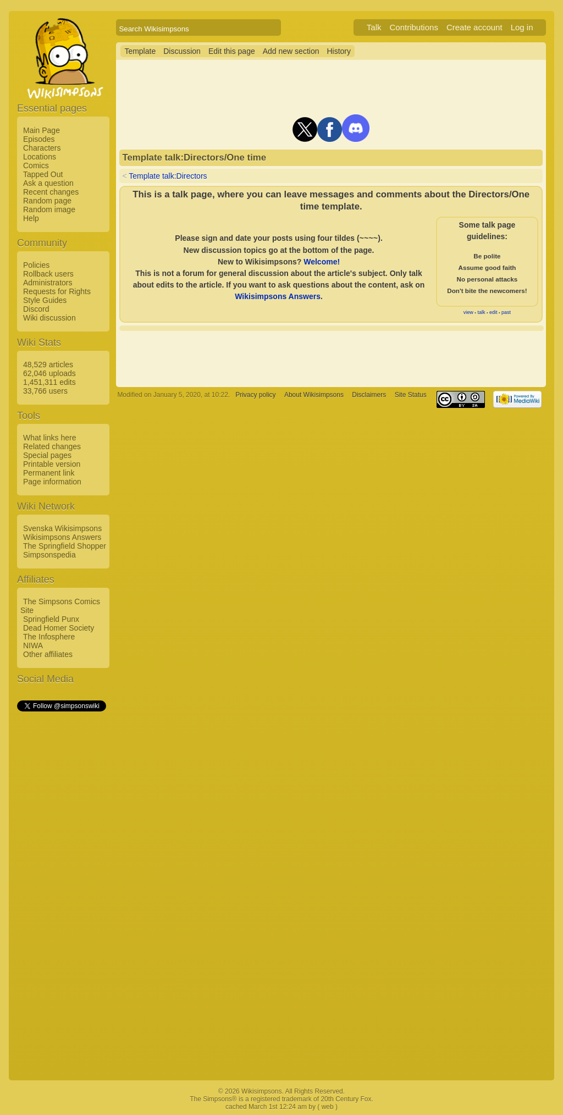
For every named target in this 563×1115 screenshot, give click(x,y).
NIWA (33, 645)
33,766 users (45, 391)
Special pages (47, 455)
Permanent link (48, 472)
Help (31, 218)
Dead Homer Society (58, 627)
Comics (36, 165)
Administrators (47, 282)
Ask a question (48, 183)
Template (140, 51)
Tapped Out (43, 174)
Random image (49, 209)
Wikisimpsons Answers (62, 537)
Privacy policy (255, 395)
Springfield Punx (51, 619)
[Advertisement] (61, 878)
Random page (47, 200)
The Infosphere (49, 636)
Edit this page (231, 51)
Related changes (52, 446)
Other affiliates (48, 654)
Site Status (411, 395)
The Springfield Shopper (64, 546)
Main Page (41, 130)
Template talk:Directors (168, 176)
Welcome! (321, 261)
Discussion (182, 51)
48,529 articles (48, 364)
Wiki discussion (49, 317)
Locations (39, 156)
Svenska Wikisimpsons (62, 528)
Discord (36, 309)
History (339, 51)
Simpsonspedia (49, 554)
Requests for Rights (57, 291)
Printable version (51, 464)
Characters (41, 147)
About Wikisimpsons (314, 395)
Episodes (39, 139)
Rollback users (48, 273)
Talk (374, 27)
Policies (36, 265)
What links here (49, 437)
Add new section (291, 51)
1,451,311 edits (49, 382)
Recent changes (51, 191)
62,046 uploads (49, 373)
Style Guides (45, 300)
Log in (522, 27)
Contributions (414, 27)
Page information (52, 481)
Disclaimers (369, 395)
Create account (474, 27)
